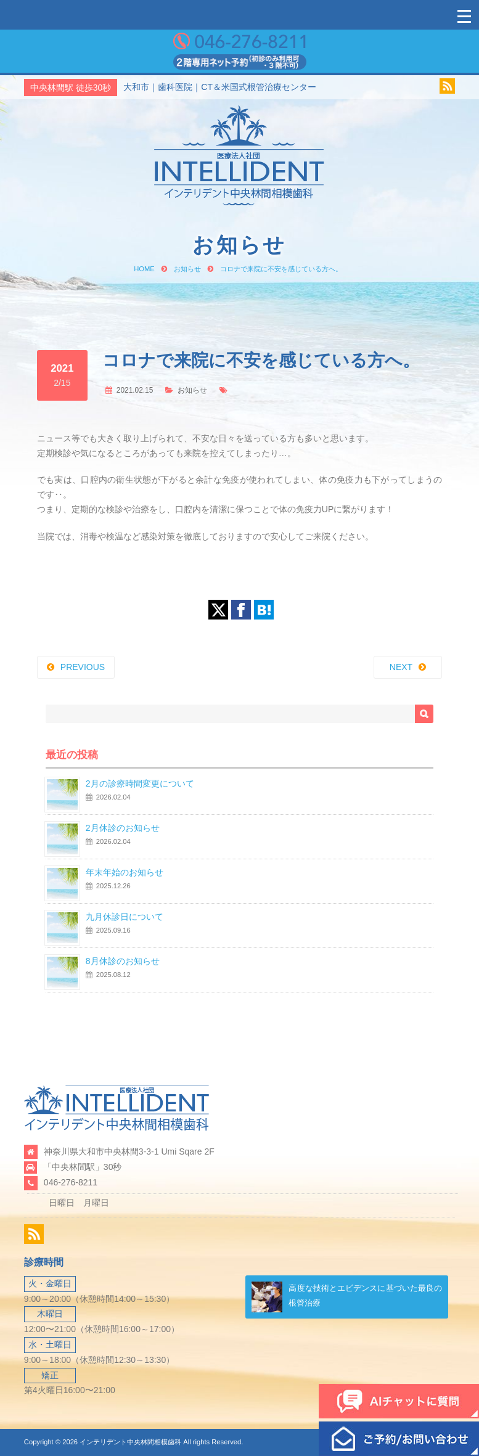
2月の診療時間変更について (140, 783)
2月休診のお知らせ (123, 828)
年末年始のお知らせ (124, 872)
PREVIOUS (82, 667)
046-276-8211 (70, 1182)
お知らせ (187, 268)
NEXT (401, 667)
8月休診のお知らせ (123, 961)
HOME (144, 268)
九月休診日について (124, 917)
